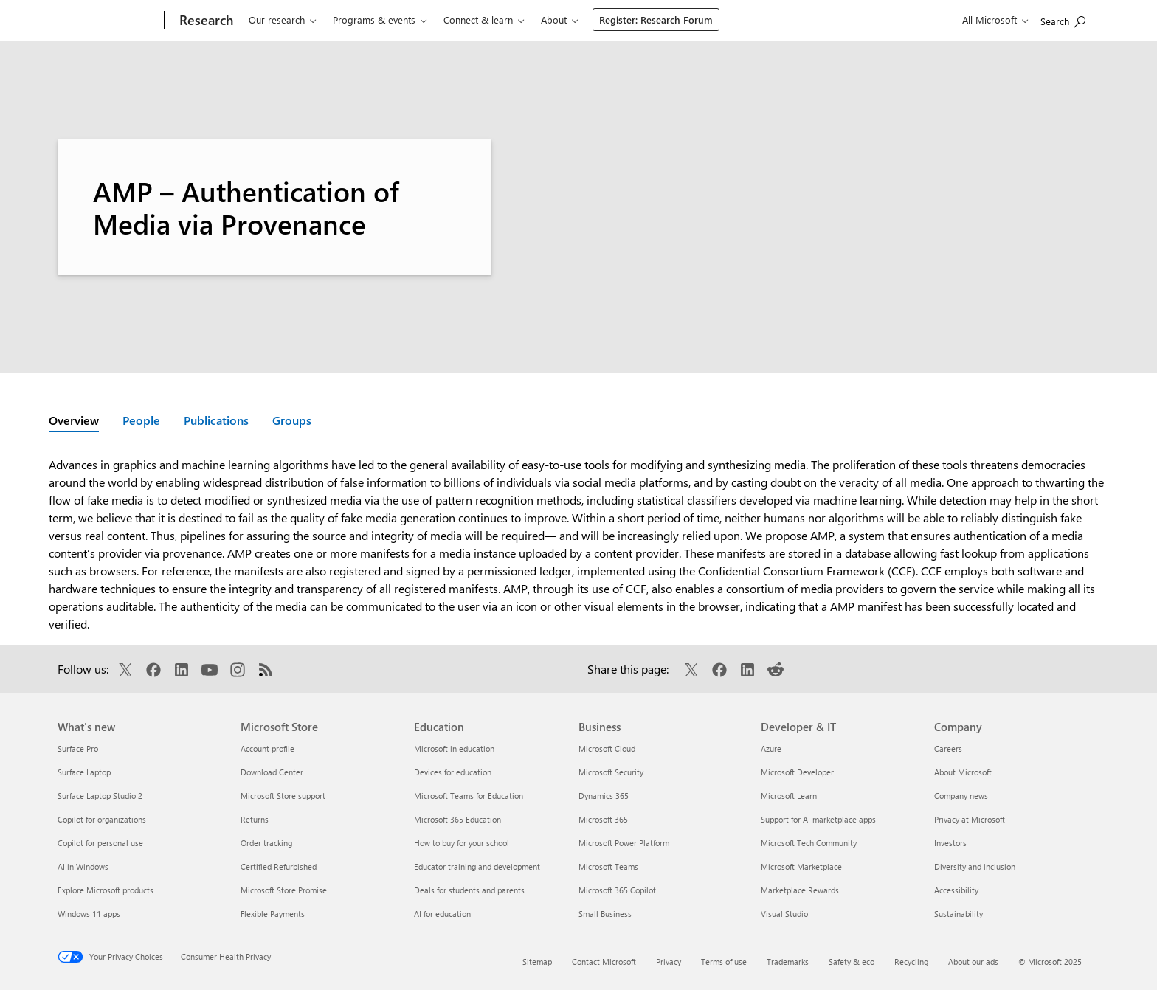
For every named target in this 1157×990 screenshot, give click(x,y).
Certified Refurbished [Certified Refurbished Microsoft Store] (279, 866)
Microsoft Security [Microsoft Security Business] (610, 772)
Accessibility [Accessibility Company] (956, 890)
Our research (277, 19)
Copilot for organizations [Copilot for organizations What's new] (102, 819)
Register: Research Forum (656, 19)
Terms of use (724, 961)
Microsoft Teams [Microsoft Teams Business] (608, 866)
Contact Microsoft (604, 961)
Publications (216, 420)
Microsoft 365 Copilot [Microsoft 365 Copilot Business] (617, 890)
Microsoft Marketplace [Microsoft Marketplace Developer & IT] (801, 866)
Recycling (911, 961)
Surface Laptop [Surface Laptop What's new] (84, 772)
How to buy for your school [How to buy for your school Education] (461, 842)
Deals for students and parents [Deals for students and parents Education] (469, 890)
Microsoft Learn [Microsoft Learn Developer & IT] (789, 795)
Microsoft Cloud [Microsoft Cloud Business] (606, 748)
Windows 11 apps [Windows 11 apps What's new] (89, 913)
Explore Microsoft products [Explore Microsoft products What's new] (105, 890)
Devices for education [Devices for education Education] (452, 772)
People (141, 420)
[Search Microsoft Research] (1063, 18)
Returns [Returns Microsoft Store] (255, 819)
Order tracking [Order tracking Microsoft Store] (266, 842)
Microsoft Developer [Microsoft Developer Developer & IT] (797, 772)
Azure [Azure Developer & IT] (771, 748)
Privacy (668, 961)
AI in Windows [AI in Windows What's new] (83, 866)
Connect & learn (478, 19)
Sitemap (537, 961)
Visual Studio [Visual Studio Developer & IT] (784, 913)
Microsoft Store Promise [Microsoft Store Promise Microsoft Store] (284, 890)
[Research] (205, 21)
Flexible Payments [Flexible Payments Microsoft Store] (273, 913)
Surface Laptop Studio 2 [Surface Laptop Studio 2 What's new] (100, 795)
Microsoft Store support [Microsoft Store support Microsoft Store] (283, 795)
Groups (291, 420)
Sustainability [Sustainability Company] (958, 913)
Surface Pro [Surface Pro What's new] (78, 748)
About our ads (973, 961)
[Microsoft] (108, 21)
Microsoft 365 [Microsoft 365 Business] (603, 819)
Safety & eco (851, 961)
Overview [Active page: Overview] (74, 420)
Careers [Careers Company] (948, 748)
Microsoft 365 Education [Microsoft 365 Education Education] (457, 819)
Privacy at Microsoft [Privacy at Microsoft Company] (969, 819)
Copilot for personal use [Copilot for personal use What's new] (100, 842)
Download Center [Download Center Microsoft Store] (272, 772)
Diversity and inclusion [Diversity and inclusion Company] (974, 866)
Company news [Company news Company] (961, 795)
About (554, 19)
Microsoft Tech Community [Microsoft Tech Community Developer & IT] (809, 842)
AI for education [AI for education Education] (442, 913)
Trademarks (788, 961)
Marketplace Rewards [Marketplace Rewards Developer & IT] (800, 890)
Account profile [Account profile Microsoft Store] (267, 748)
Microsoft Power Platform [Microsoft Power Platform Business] (623, 842)
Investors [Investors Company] (950, 842)
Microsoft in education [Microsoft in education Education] (454, 748)
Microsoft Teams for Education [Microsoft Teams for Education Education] (468, 795)
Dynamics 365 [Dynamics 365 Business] (603, 795)
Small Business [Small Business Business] (605, 913)
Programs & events (374, 19)
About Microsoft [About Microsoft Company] (963, 772)
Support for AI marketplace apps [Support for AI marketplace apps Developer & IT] (818, 819)
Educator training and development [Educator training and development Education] (477, 866)
